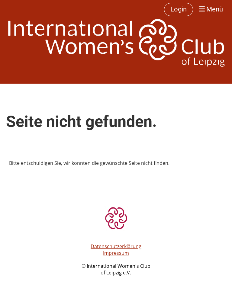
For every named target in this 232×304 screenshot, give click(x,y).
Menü (211, 9)
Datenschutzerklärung (116, 246)
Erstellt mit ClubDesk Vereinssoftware (116, 280)
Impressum (116, 253)
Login (178, 9)
